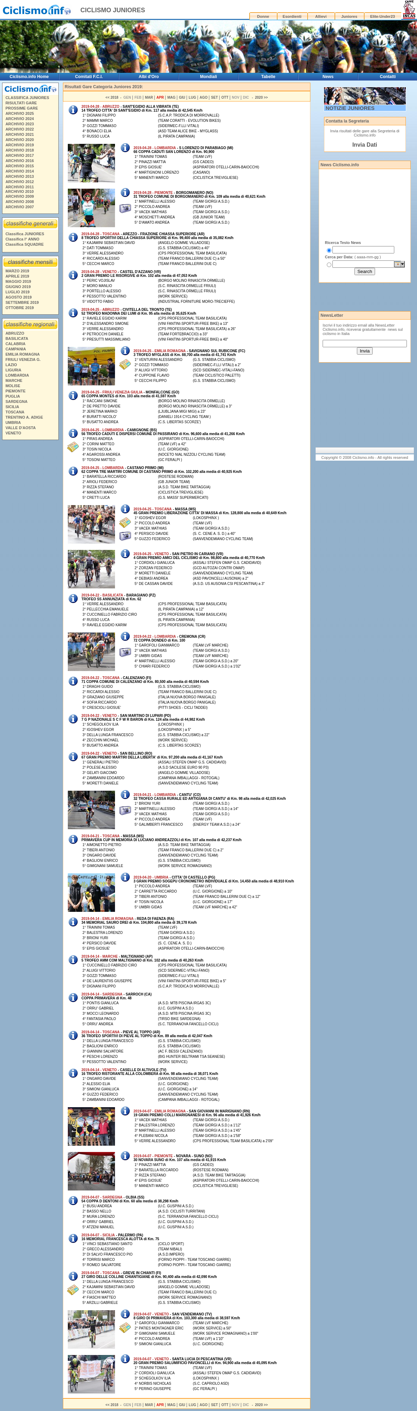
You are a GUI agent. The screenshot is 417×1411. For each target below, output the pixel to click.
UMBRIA (13, 422)
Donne (263, 16)
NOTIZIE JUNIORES (350, 108)
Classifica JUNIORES (25, 234)
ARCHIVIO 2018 (20, 150)
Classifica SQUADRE (25, 244)
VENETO (13, 433)
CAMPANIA (16, 349)
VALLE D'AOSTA (21, 428)
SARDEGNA (17, 401)
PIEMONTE (16, 391)
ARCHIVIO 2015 (20, 166)
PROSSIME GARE (22, 108)
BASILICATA (17, 338)
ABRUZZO (15, 333)
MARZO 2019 (17, 271)
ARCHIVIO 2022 (20, 129)
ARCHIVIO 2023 (20, 124)
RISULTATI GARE (21, 103)
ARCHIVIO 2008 (20, 202)
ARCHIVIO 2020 (20, 140)
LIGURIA (13, 370)
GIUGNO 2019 (18, 287)
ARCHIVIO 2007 (20, 207)
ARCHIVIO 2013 (20, 176)
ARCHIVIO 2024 (20, 119)
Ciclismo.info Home (29, 76)
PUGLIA (13, 396)
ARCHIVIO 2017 (20, 155)
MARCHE (14, 380)
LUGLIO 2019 (18, 292)
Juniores (349, 16)
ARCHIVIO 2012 (20, 182)
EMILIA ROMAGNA (23, 354)
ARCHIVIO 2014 (20, 171)
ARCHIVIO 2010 (19, 191)
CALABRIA (16, 344)
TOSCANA (15, 412)
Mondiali (208, 76)
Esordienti (292, 16)
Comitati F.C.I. (89, 76)
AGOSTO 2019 (19, 297)
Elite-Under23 (382, 16)
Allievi (320, 16)
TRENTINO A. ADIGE (24, 417)
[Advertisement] (30, 549)
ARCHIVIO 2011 (20, 187)
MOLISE (13, 386)
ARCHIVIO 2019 (20, 145)
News (328, 76)
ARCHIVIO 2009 (20, 196)
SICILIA (12, 407)
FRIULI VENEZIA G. (23, 359)
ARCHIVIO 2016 (20, 161)
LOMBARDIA (17, 375)
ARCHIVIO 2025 (20, 113)
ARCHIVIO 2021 (20, 134)
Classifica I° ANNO (22, 239)
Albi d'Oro (149, 76)
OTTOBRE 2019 (20, 308)
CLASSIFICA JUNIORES (27, 98)
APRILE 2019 (17, 276)
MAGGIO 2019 (18, 281)
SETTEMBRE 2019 (22, 302)
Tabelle (268, 76)
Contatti (388, 76)
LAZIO (11, 365)
